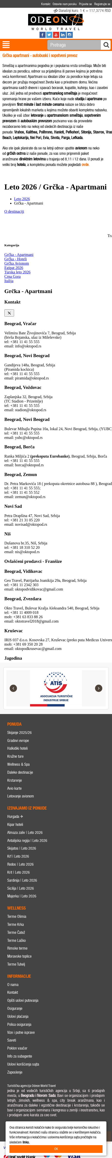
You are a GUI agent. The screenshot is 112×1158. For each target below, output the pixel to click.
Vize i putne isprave (21, 1032)
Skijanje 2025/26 (19, 732)
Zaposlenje (14, 1072)
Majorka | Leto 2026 (21, 896)
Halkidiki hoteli (17, 748)
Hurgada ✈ (15, 816)
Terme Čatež (16, 932)
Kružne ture (15, 756)
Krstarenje (14, 780)
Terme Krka (15, 924)
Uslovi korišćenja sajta (23, 1064)
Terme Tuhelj (16, 964)
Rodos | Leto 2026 (20, 864)
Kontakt (12, 992)
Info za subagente (19, 1056)
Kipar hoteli (15, 824)
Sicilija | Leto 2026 (20, 888)
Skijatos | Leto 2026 (21, 848)
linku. (26, 1142)
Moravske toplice (19, 956)
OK (56, 1149)
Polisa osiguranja (19, 1024)
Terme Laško (16, 940)
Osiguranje (14, 1008)
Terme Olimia (16, 916)
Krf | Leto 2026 (18, 856)
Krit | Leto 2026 (18, 872)
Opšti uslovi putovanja (22, 1000)
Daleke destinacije (20, 772)
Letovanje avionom (20, 796)
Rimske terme (17, 948)
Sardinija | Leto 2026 (22, 880)
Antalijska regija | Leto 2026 (27, 840)
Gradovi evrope (18, 740)
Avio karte (14, 788)
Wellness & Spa (18, 764)
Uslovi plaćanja (17, 1016)
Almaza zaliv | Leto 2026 (25, 832)
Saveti (11, 1040)
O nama (12, 984)
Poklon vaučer (17, 1048)
